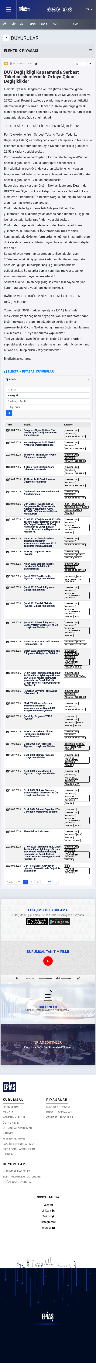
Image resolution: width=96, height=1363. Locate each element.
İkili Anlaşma (73, 510)
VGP (75, 23)
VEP (22, 23)
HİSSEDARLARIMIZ (14, 1138)
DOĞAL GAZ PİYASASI (59, 1112)
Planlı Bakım (72, 841)
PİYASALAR (57, 1099)
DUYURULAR (14, 1164)
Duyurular (71, 430)
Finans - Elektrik (75, 449)
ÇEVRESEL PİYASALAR (59, 1117)
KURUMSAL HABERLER (16, 1171)
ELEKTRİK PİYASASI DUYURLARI (22, 1176)
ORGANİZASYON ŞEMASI (18, 1127)
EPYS (33, 23)
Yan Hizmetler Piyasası (73, 580)
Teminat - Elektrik (75, 645)
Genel (80, 555)
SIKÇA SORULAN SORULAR (19, 1149)
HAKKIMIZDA (11, 1106)
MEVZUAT (9, 1112)
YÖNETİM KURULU (14, 1117)
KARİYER (8, 1133)
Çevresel (70, 651)
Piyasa (69, 513)
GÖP (4, 23)
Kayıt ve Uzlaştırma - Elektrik (72, 527)
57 (49, 882)
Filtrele (48, 379)
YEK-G (44, 24)
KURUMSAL (13, 1099)
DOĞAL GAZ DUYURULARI (18, 1181)
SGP (55, 23)
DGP (67, 504)
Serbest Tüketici (75, 436)
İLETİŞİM (8, 1154)
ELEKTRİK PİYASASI (58, 1106)
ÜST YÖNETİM (11, 1122)
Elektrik (70, 433)
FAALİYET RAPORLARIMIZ (18, 1143)
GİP (13, 23)
